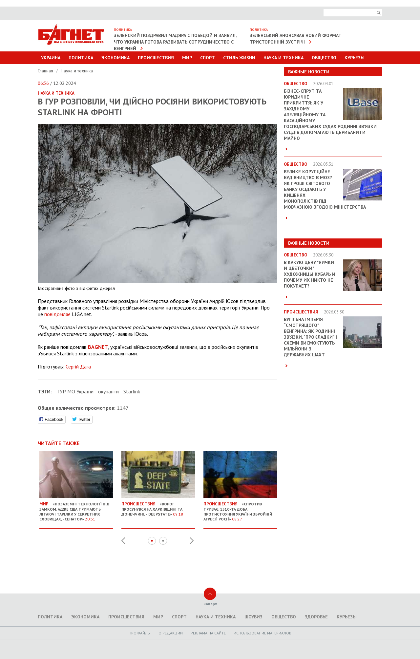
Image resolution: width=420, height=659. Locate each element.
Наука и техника (283, 58)
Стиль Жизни (239, 58)
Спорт (207, 58)
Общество (324, 58)
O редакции (170, 633)
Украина (50, 58)
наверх (210, 603)
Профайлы (140, 633)
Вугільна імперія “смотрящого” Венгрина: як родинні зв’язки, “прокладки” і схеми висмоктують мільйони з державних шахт (310, 337)
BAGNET (98, 347)
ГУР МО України (75, 391)
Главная (46, 71)
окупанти (108, 391)
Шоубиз (253, 617)
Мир (187, 58)
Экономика (115, 58)
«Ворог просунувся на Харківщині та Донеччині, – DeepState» (158, 506)
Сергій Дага (78, 366)
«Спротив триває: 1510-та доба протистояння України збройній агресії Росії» (240, 508)
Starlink (131, 391)
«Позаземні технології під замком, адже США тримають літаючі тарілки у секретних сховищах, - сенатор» (76, 508)
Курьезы (355, 58)
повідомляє (57, 314)
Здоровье (316, 617)
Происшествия (156, 58)
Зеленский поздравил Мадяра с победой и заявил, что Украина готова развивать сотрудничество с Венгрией (175, 41)
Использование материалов (262, 633)
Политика (81, 58)
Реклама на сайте (208, 633)
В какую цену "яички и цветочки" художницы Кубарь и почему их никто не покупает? (309, 274)
